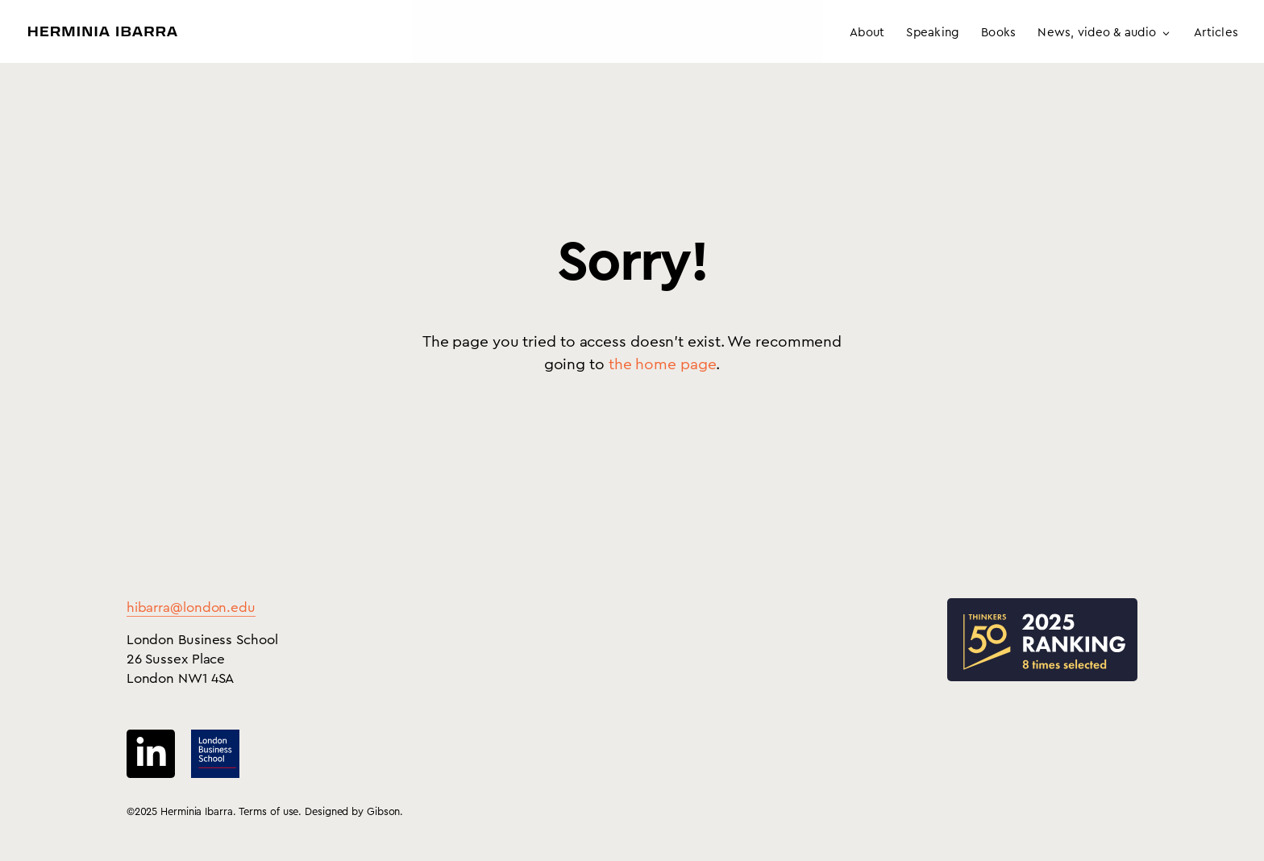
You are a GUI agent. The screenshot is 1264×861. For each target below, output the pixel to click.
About (867, 33)
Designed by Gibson (352, 811)
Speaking (932, 33)
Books (998, 33)
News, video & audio (1096, 33)
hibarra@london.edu (191, 607)
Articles (1216, 33)
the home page (663, 364)
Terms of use (269, 811)
